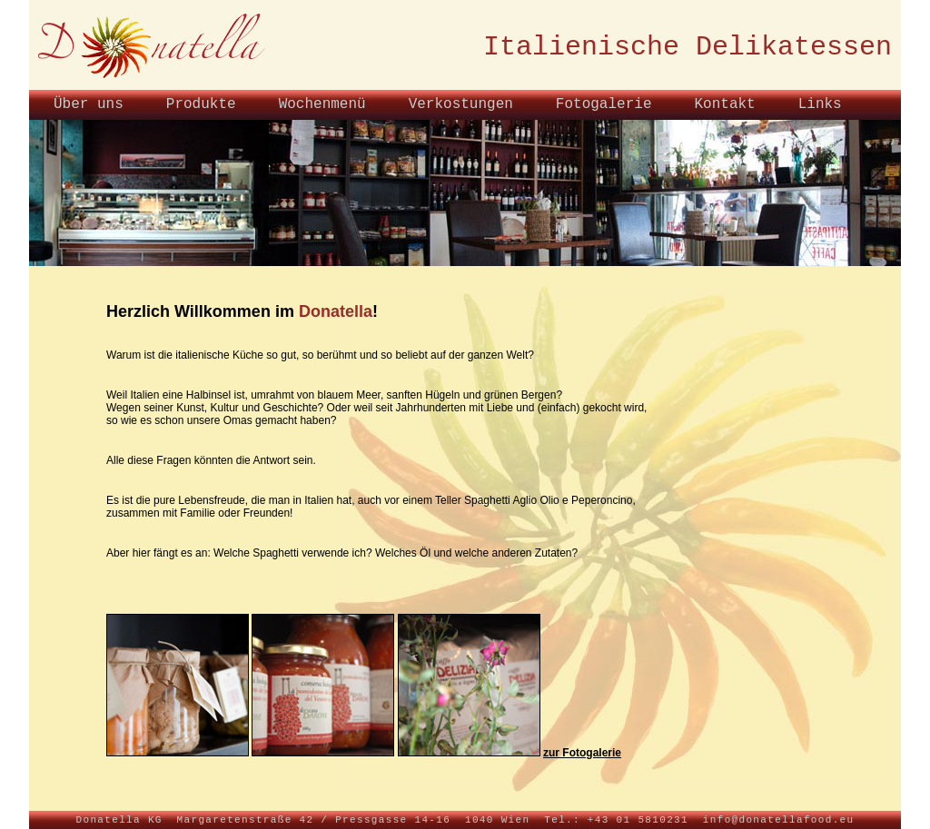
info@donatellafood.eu (779, 819)
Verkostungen (461, 104)
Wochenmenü (322, 104)
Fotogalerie (604, 104)
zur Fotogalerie (582, 752)
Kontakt (724, 104)
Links (820, 104)
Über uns (89, 104)
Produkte (201, 104)
